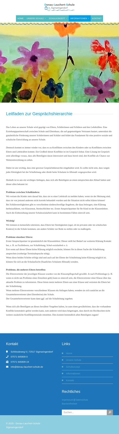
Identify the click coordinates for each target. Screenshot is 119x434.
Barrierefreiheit (69, 403)
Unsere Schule (35, 18)
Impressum (67, 399)
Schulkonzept (57, 18)
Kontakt (96, 18)
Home (21, 18)
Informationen (79, 18)
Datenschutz (81, 399)
